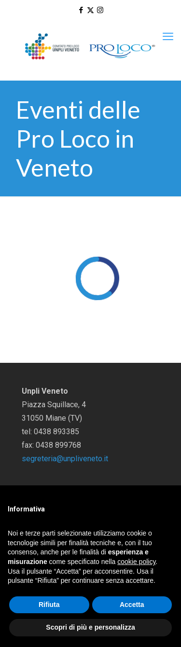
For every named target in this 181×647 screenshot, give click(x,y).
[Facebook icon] (80, 10)
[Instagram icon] (100, 10)
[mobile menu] (168, 36)
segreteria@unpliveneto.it (65, 458)
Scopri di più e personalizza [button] (90, 627)
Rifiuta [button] (49, 604)
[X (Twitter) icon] (90, 10)
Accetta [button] (132, 604)
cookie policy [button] (136, 561)
